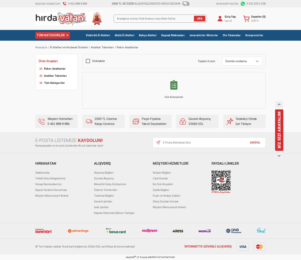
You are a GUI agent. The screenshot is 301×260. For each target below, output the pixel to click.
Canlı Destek (160, 178)
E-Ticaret (142, 257)
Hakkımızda (42, 172)
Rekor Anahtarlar (127, 47)
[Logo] (69, 18)
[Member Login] (220, 19)
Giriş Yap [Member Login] (230, 16)
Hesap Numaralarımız (48, 184)
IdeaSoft (131, 257)
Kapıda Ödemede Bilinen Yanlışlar (114, 213)
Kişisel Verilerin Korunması (51, 189)
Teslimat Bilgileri (104, 195)
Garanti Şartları (103, 201)
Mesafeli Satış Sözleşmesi (110, 184)
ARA (199, 18)
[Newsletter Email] (209, 142)
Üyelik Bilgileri (161, 189)
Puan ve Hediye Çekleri (166, 195)
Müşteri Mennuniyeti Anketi (52, 195)
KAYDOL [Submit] (255, 142)
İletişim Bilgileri (162, 172)
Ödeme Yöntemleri (105, 189)
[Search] (160, 19)
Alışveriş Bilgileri (103, 172)
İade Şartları (101, 207)
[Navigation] (52, 35)
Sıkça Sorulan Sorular (166, 201)
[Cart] (254, 19)
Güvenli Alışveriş (104, 178)
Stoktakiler (98, 61)
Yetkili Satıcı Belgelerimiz (50, 178)
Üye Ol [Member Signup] (228, 20)
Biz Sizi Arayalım (163, 184)
